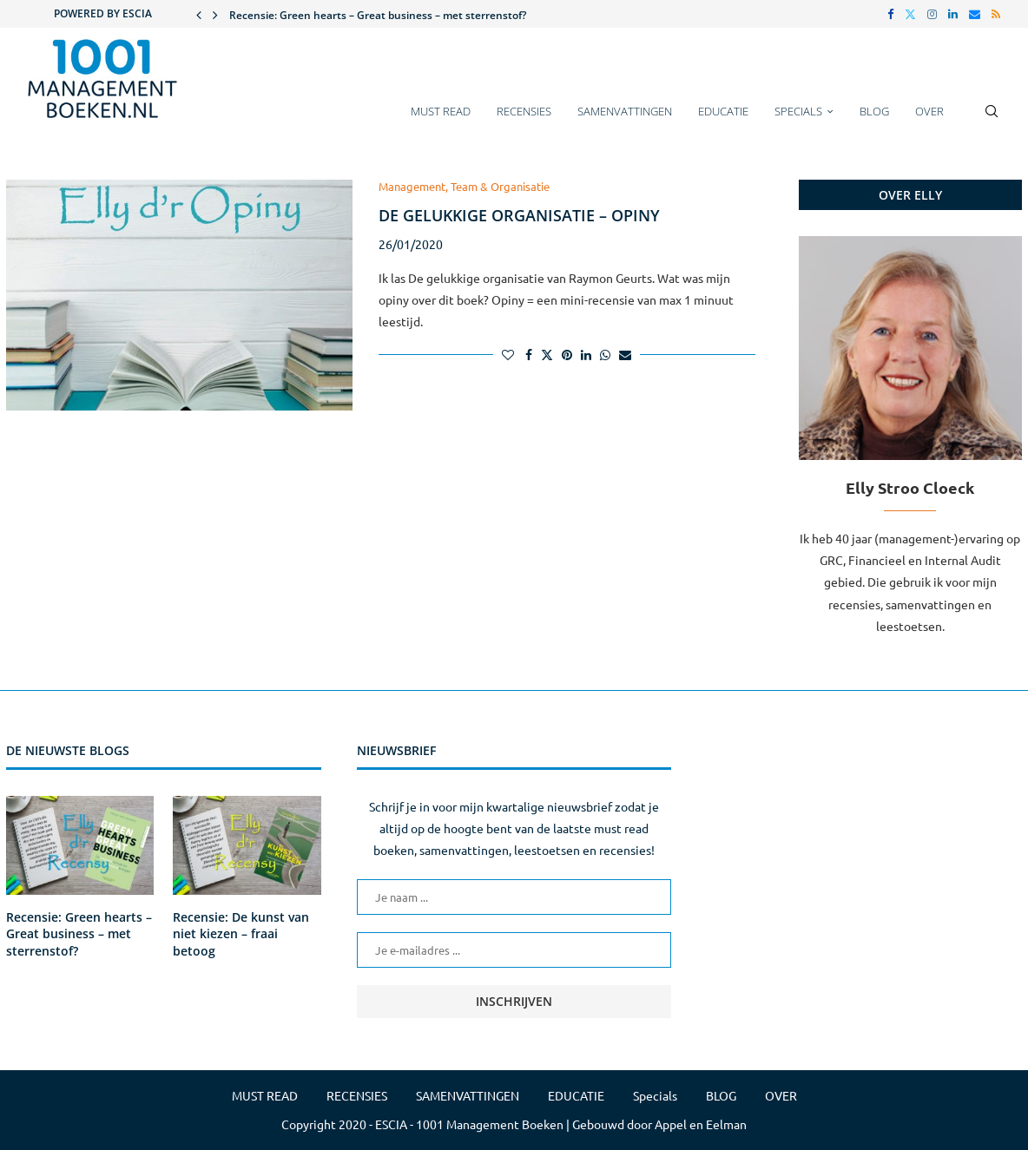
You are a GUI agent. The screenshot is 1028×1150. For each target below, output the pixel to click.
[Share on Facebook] (528, 354)
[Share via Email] (625, 354)
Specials (798, 111)
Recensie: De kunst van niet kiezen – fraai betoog (241, 934)
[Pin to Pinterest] (567, 354)
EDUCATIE (723, 111)
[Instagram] (932, 14)
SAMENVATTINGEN (624, 111)
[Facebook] (890, 14)
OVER (929, 111)
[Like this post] (508, 354)
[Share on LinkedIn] (586, 354)
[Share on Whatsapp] (605, 354)
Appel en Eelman (701, 1124)
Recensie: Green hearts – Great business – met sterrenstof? (377, 15)
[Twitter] (910, 14)
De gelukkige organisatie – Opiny (519, 215)
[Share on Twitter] (547, 354)
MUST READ (441, 111)
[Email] (974, 14)
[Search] (991, 119)
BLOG (874, 111)
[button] (199, 14)
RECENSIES (524, 111)
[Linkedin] (953, 14)
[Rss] (996, 14)
